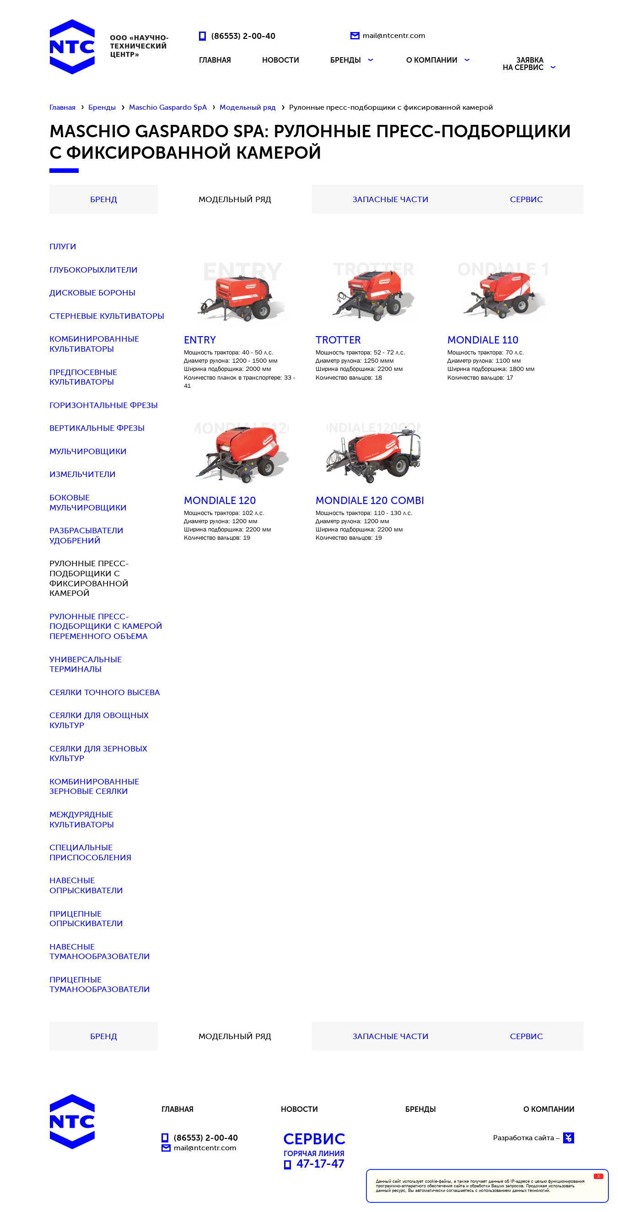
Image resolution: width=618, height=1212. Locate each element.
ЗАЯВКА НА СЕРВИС (530, 64)
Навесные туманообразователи (99, 952)
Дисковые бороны (92, 293)
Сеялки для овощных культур (99, 720)
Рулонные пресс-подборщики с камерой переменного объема (105, 626)
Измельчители (82, 474)
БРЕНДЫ (352, 60)
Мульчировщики (88, 451)
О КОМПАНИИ (439, 60)
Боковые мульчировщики (88, 503)
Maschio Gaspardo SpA (168, 107)
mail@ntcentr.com (394, 35)
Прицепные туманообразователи (99, 985)
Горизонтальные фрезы (103, 405)
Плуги (62, 247)
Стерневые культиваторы (106, 316)
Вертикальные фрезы (97, 428)
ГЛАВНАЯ (215, 60)
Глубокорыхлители (93, 270)
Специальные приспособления (90, 853)
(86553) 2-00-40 (243, 35)
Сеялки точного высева (104, 692)
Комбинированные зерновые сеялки (94, 787)
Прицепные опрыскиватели (86, 919)
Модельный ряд (248, 107)
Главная (62, 107)
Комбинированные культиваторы (94, 344)
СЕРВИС (526, 199)
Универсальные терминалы (85, 665)
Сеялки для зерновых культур (98, 754)
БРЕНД (103, 199)
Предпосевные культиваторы (83, 377)
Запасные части (391, 199)
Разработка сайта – (533, 1137)
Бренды (102, 107)
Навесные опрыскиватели (86, 886)
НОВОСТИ (280, 60)
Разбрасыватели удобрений (86, 536)
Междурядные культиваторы (81, 820)
